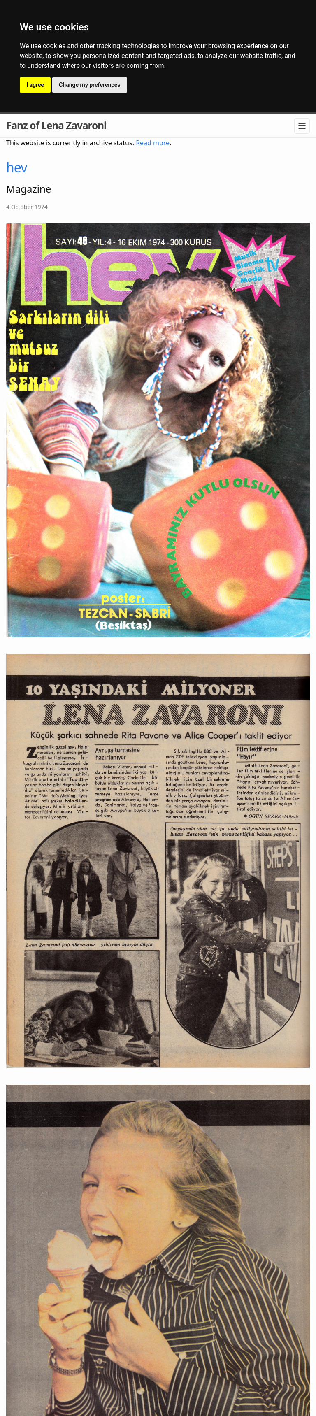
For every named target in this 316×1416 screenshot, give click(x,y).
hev (16, 167)
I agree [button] (35, 84)
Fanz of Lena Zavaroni (56, 125)
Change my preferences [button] (89, 84)
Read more (153, 142)
